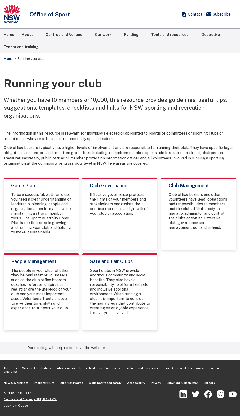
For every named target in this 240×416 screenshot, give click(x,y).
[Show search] (172, 14)
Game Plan (23, 185)
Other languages (71, 383)
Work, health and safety (105, 383)
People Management (33, 261)
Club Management (189, 185)
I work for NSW (44, 383)
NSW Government (16, 383)
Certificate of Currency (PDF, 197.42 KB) (30, 399)
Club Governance (108, 185)
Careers (209, 383)
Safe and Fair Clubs (111, 261)
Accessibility (136, 383)
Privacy (156, 383)
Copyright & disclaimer (182, 383)
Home (8, 59)
